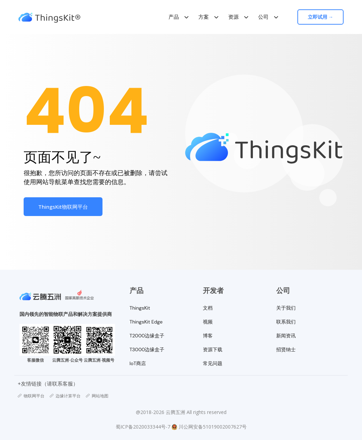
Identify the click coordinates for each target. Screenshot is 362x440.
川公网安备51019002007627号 (213, 426)
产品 (174, 16)
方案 (204, 16)
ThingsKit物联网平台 (63, 206)
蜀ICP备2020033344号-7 (143, 426)
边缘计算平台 (65, 395)
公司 (263, 16)
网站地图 (97, 395)
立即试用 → (321, 17)
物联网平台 (31, 395)
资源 (234, 16)
